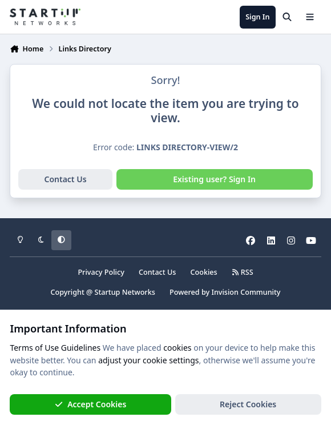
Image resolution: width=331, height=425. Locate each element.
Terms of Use (34, 347)
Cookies (204, 272)
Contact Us (65, 179)
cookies (177, 347)
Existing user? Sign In (214, 179)
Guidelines (80, 347)
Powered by (224, 292)
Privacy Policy (101, 272)
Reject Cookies (248, 404)
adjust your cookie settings (148, 360)
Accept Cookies (91, 404)
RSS (242, 272)
